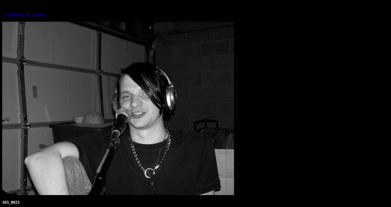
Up (27, 14)
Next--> (39, 14)
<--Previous (12, 14)
